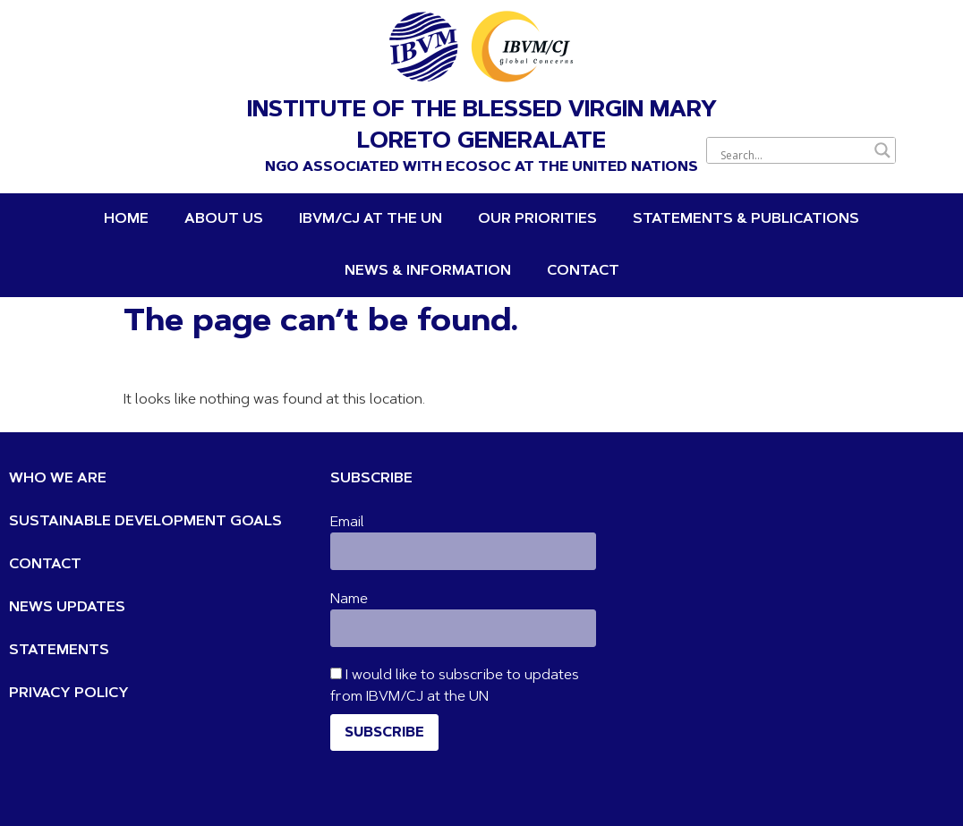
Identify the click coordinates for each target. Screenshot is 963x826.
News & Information (428, 271)
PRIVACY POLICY (69, 693)
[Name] (463, 628)
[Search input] (792, 154)
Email (347, 522)
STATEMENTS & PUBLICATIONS (746, 219)
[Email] (463, 551)
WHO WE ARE (58, 479)
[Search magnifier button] (882, 150)
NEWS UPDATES (67, 607)
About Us (223, 219)
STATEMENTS (59, 650)
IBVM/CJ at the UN (370, 219)
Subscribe (384, 733)
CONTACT (45, 565)
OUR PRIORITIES (537, 219)
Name (349, 599)
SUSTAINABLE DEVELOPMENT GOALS (145, 522)
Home (126, 219)
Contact (583, 271)
